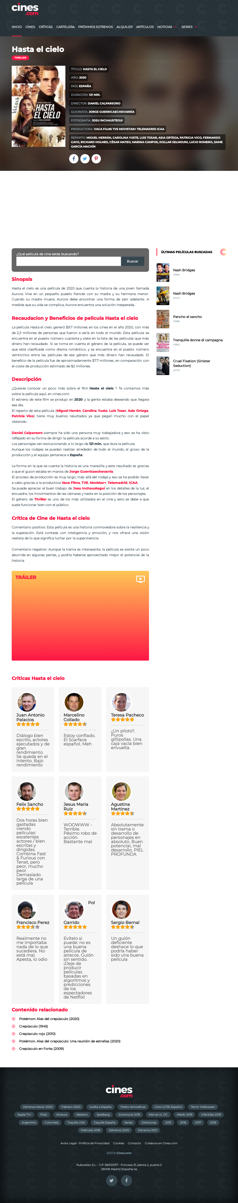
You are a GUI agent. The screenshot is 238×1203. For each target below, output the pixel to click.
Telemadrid (146, 129)
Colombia (51, 1122)
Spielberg (103, 1114)
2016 (183, 1122)
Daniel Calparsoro (104, 103)
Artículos (145, 27)
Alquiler (124, 27)
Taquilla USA (76, 1122)
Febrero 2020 (70, 1107)
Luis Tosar (148, 137)
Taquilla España (104, 1122)
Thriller (20, 57)
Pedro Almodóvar (133, 1107)
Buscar (132, 261)
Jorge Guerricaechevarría (111, 112)
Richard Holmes (94, 142)
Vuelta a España (100, 1107)
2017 (198, 1122)
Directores (149, 1122)
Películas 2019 (90, 1130)
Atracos (61, 1114)
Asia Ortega (168, 137)
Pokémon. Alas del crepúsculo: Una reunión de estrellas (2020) (70, 1041)
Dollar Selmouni (173, 142)
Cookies (118, 1143)
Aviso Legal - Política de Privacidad (84, 1143)
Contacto (134, 1143)
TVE (115, 129)
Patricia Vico (191, 137)
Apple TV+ (24, 1114)
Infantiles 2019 (211, 1114)
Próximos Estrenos (95, 27)
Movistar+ (127, 129)
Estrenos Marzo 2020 (38, 1107)
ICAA (160, 129)
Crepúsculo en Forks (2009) (41, 1049)
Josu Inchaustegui (107, 120)
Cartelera (65, 27)
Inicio (17, 27)
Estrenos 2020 (119, 1130)
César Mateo (120, 142)
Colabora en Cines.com (161, 1143)
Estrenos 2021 (147, 1130)
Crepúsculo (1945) (33, 1026)
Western (82, 1114)
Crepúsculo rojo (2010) (37, 1034)
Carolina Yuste (125, 137)
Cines (30, 27)
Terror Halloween (203, 1107)
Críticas (46, 27)
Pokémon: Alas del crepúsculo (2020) (49, 1019)
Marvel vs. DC (158, 1114)
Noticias (164, 27)
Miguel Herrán (98, 137)
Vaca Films (103, 129)
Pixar (43, 1114)
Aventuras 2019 (129, 1114)
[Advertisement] (119, 205)
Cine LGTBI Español (168, 1107)
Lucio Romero (200, 142)
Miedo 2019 (184, 1114)
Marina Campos (145, 142)
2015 (168, 1122)
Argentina (29, 1122)
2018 (213, 1122)
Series (186, 27)
